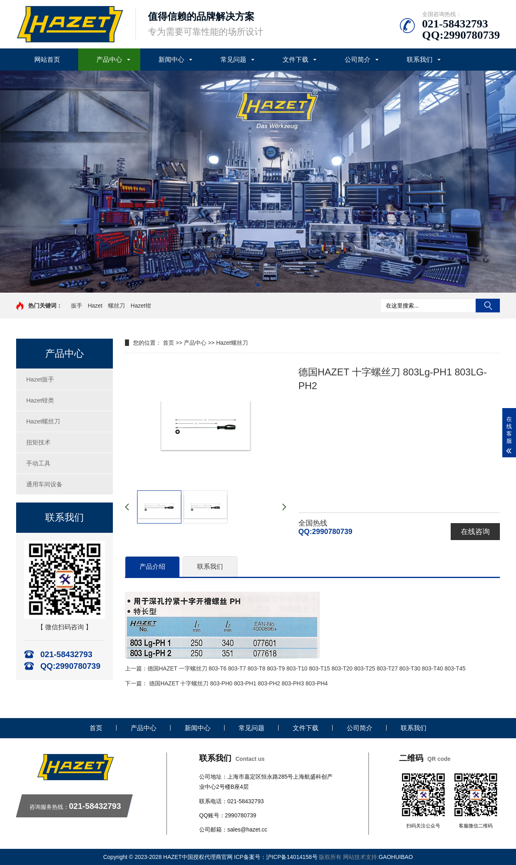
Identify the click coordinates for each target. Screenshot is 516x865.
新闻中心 (171, 59)
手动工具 (38, 463)
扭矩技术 (38, 442)
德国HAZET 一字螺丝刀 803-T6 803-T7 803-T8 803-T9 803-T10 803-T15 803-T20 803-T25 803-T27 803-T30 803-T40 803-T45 (307, 668)
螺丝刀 (116, 305)
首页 (168, 342)
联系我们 (420, 59)
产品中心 (109, 59)
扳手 (76, 305)
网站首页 (47, 59)
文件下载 (295, 59)
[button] (258, 285)
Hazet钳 (141, 305)
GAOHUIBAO (396, 857)
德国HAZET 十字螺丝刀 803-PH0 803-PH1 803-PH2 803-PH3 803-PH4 (238, 683)
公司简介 (357, 59)
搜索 (488, 305)
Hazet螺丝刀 (43, 421)
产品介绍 (152, 566)
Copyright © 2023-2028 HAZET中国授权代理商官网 (168, 857)
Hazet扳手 (40, 379)
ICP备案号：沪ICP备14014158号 (276, 857)
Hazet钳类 (40, 400)
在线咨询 (475, 532)
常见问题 (233, 59)
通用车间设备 (44, 484)
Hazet (95, 305)
